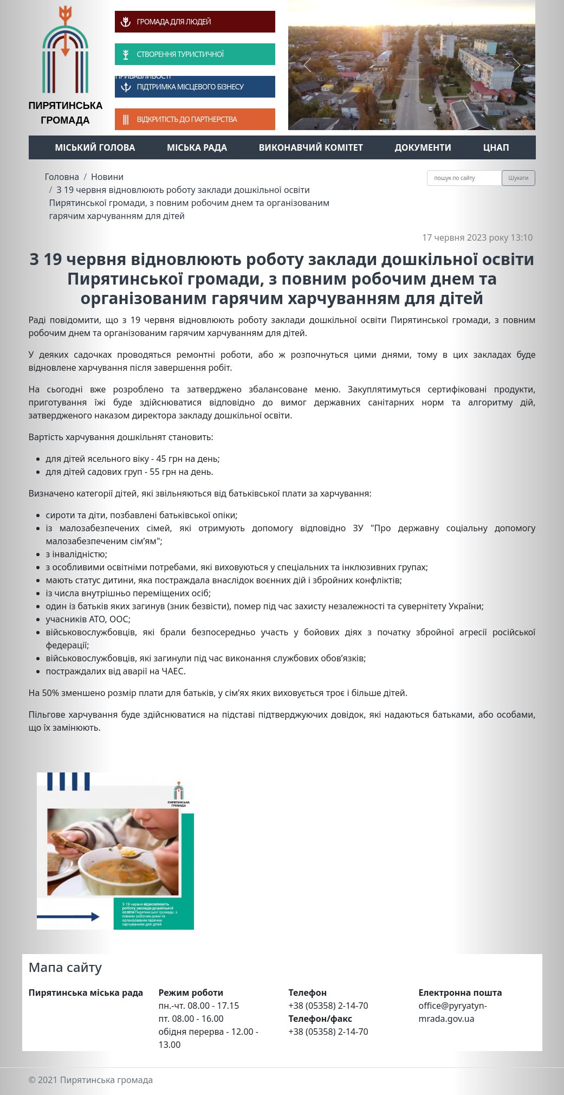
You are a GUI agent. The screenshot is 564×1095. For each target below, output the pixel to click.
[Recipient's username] (464, 178)
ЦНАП (496, 147)
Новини (107, 177)
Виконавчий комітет (311, 147)
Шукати (519, 178)
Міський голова (95, 147)
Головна (62, 177)
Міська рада (197, 147)
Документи (423, 147)
